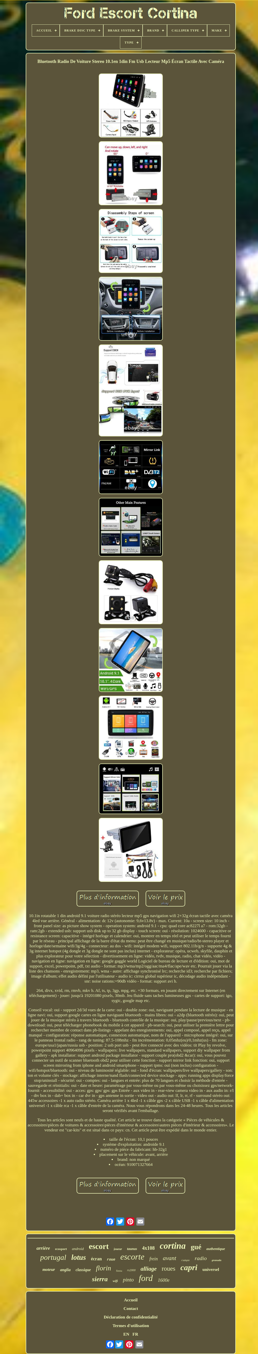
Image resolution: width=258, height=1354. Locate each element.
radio (201, 1258)
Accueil (131, 1300)
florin (103, 1268)
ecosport (61, 1249)
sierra (100, 1279)
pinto (128, 1280)
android (78, 1249)
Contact (130, 1308)
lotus (78, 1257)
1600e (163, 1280)
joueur (118, 1249)
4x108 (148, 1248)
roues (168, 1268)
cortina (173, 1246)
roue (111, 1260)
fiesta (119, 1270)
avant (169, 1258)
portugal (53, 1257)
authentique (215, 1249)
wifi (115, 1281)
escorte (132, 1256)
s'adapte (185, 1260)
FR (135, 1334)
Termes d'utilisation (131, 1325)
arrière (43, 1248)
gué (196, 1247)
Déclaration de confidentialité (131, 1317)
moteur (48, 1269)
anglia (65, 1270)
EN (126, 1334)
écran (96, 1258)
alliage (149, 1269)
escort (99, 1246)
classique (83, 1270)
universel (210, 1269)
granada (216, 1260)
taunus (132, 1249)
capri (189, 1267)
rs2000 (131, 1270)
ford (146, 1278)
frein (153, 1258)
